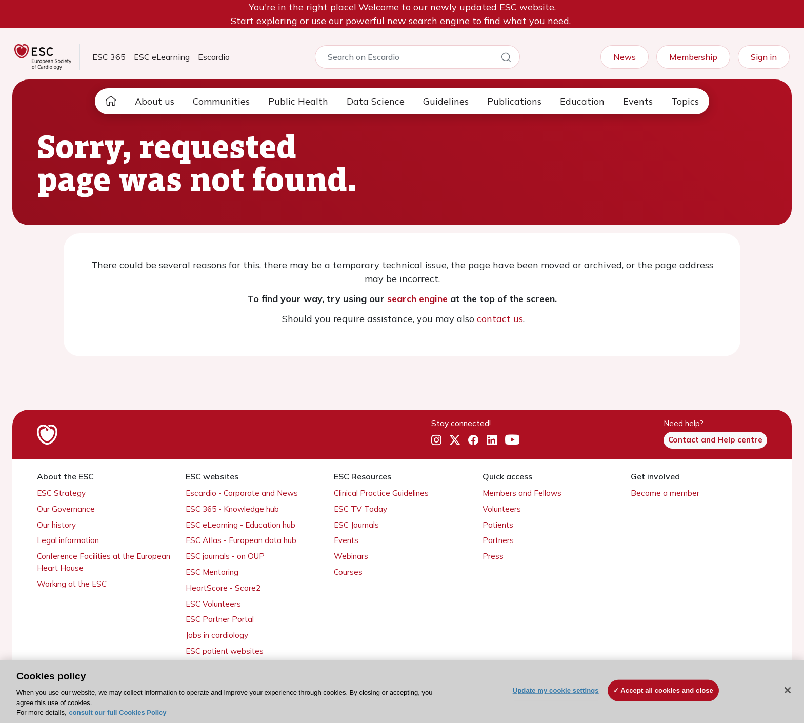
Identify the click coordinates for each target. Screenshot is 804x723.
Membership (693, 57)
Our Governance (66, 509)
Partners (498, 540)
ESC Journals (356, 525)
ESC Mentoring (212, 572)
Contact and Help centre (715, 440)
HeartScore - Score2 (223, 588)
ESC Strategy (61, 493)
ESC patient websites (225, 651)
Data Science (376, 101)
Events (638, 101)
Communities (221, 101)
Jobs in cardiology (217, 635)
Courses (348, 572)
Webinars (351, 556)
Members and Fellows (522, 493)
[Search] (506, 59)
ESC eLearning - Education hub (240, 525)
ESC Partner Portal (220, 619)
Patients (498, 525)
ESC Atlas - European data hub (241, 540)
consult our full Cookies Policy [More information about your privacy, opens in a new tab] (118, 712)
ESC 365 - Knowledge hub (232, 509)
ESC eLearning (162, 57)
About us (154, 101)
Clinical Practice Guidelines (381, 493)
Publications (514, 101)
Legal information (68, 540)
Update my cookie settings (556, 690)
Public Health (298, 101)
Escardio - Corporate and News (242, 493)
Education (582, 101)
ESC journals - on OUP (225, 556)
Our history (56, 525)
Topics (685, 101)
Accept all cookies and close (666, 690)
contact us (500, 319)
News (624, 57)
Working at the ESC (72, 584)
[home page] (111, 101)
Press (493, 556)
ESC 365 (109, 57)
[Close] (787, 690)
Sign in (764, 57)
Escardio (214, 57)
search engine (417, 299)
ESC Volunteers (213, 604)
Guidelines (446, 101)
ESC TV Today (360, 509)
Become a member (665, 493)
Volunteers (502, 509)
